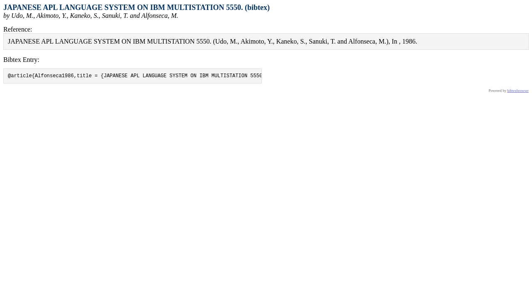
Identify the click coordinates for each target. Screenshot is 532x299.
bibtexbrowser (518, 92)
